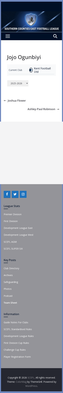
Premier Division (13, 214)
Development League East (18, 228)
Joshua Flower (15, 100)
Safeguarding (11, 282)
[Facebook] (7, 194)
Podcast (8, 295)
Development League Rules (19, 336)
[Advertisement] (31, 153)
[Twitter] (15, 194)
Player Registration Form (17, 356)
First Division (11, 221)
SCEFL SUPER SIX (13, 248)
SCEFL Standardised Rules (18, 329)
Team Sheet (10, 302)
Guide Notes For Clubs (16, 322)
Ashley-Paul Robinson (43, 109)
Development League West (18, 234)
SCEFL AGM (10, 241)
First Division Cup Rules (16, 342)
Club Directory (11, 268)
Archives (8, 275)
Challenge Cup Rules (15, 349)
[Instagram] (23, 194)
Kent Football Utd (42, 70)
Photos (8, 288)
